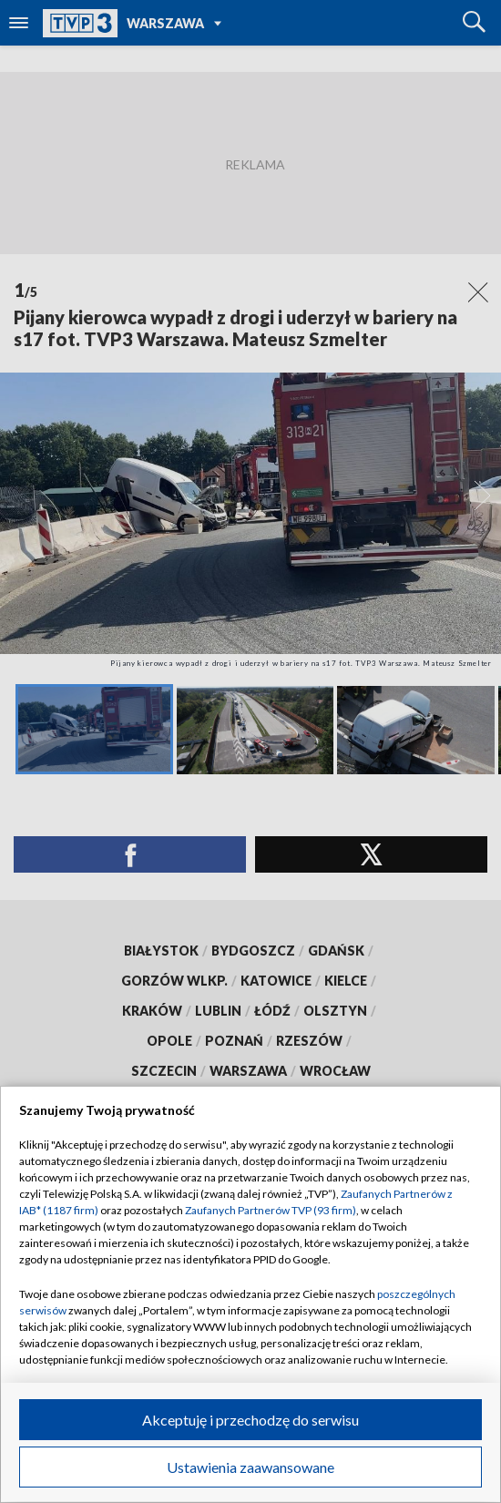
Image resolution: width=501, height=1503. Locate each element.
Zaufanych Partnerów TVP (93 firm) (270, 1210)
